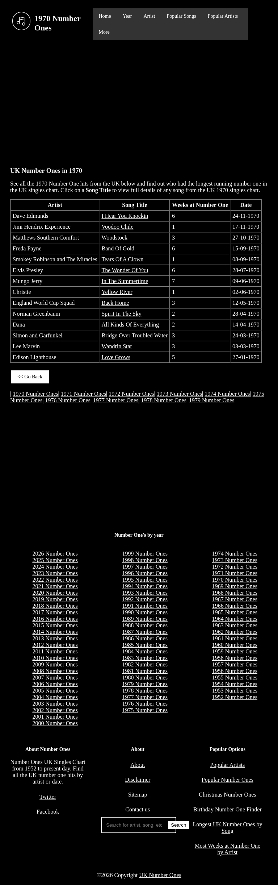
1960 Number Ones (234, 645)
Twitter (47, 797)
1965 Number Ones (234, 612)
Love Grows (115, 357)
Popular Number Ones (227, 780)
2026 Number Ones (54, 553)
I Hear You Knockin (124, 216)
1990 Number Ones (145, 612)
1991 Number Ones (145, 606)
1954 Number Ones (234, 684)
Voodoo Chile (117, 227)
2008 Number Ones (54, 671)
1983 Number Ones (145, 658)
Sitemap (137, 794)
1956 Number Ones (234, 671)
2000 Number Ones (54, 723)
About (137, 765)
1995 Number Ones (145, 580)
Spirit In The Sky (121, 314)
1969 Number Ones (234, 586)
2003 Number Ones (54, 704)
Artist (149, 16)
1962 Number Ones (234, 632)
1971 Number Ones (83, 394)
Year (127, 16)
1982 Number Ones (145, 664)
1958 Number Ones (234, 658)
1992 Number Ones (145, 599)
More (103, 32)
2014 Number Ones (54, 632)
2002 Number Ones (54, 710)
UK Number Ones (160, 875)
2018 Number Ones (54, 606)
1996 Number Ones (145, 573)
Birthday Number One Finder (227, 809)
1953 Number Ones (234, 690)
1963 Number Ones (234, 625)
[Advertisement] (139, 100)
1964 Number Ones (234, 619)
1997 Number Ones (145, 567)
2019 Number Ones (54, 599)
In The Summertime (124, 281)
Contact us (137, 809)
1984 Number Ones (145, 651)
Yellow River (116, 292)
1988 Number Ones (145, 625)
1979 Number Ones (211, 400)
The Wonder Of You (124, 270)
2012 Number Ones (54, 645)
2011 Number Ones (55, 651)
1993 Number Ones (145, 593)
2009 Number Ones (54, 664)
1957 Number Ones (234, 664)
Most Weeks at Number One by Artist (228, 849)
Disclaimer (137, 780)
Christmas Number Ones (227, 794)
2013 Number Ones (54, 638)
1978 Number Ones (163, 400)
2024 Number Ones (54, 567)
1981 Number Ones (145, 671)
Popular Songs (181, 16)
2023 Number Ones (54, 573)
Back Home (115, 303)
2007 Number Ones (54, 677)
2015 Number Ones (54, 625)
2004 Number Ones (54, 697)
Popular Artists (223, 16)
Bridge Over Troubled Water (134, 335)
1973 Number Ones (179, 394)
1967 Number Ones (234, 599)
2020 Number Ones (54, 593)
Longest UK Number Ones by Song (227, 827)
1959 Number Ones (234, 651)
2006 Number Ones (54, 684)
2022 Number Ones (54, 580)
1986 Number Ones (145, 638)
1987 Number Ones (145, 632)
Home (104, 16)
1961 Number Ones (234, 638)
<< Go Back (29, 376)
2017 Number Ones (54, 612)
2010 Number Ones (54, 658)
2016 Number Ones (54, 619)
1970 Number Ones (35, 394)
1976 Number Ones (67, 400)
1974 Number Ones (227, 394)
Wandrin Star (116, 346)
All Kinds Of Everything (130, 324)
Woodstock (114, 237)
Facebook (48, 812)
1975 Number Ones (145, 710)
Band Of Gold (117, 248)
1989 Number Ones (145, 619)
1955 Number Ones (234, 677)
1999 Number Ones (145, 553)
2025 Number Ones (54, 560)
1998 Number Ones (145, 560)
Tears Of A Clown (122, 259)
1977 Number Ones (115, 400)
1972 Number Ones (131, 394)
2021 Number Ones (54, 586)
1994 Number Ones (145, 586)
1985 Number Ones (145, 645)
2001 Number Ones (54, 717)
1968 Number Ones (234, 593)
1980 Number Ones (145, 677)
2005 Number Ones (54, 690)
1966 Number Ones (234, 606)
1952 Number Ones (234, 697)
